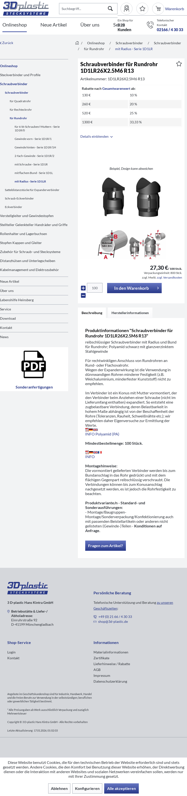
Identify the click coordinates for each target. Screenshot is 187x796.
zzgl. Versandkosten (169, 277)
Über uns (7, 291)
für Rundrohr (18, 118)
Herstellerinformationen (130, 313)
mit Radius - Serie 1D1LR (30, 181)
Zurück (6, 43)
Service (5, 309)
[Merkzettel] (142, 9)
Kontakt (6, 328)
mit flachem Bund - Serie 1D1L (34, 173)
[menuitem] (128, 9)
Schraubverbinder (14, 84)
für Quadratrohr (20, 101)
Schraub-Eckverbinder (19, 198)
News (4, 337)
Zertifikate (101, 658)
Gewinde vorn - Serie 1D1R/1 (33, 139)
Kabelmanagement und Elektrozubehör (29, 270)
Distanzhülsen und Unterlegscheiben (27, 261)
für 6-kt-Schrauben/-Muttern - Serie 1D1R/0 (37, 128)
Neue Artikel (9, 281)
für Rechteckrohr (21, 109)
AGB (97, 670)
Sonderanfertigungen (34, 369)
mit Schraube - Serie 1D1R (31, 164)
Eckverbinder (13, 207)
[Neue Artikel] (53, 25)
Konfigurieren (87, 788)
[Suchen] (110, 8)
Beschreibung (92, 313)
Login (11, 652)
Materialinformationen (111, 652)
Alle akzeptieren (121, 788)
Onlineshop (9, 66)
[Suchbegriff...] (88, 8)
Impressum (102, 675)
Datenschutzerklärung (110, 681)
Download (8, 318)
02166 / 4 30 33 (170, 29)
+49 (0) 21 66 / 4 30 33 (115, 617)
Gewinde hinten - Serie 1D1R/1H (35, 147)
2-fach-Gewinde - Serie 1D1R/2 (34, 156)
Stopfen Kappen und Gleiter (21, 243)
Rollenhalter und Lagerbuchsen (23, 234)
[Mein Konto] (128, 9)
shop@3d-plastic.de (113, 621)
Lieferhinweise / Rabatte (112, 664)
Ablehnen (59, 788)
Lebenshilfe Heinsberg (17, 300)
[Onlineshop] (14, 25)
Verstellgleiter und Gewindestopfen (27, 216)
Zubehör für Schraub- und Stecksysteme (30, 252)
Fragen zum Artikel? (105, 545)
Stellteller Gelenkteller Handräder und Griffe (33, 225)
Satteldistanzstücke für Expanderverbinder (32, 190)
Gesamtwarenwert (116, 88)
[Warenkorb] (158, 9)
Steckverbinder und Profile (20, 75)
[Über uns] (90, 25)
